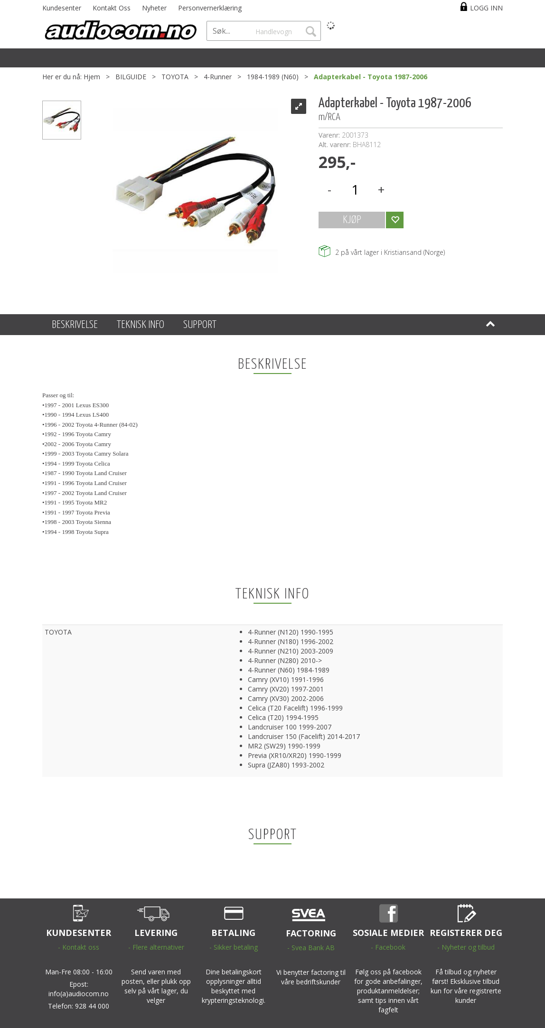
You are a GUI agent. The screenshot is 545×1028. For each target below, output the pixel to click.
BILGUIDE (130, 76)
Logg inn (486, 7)
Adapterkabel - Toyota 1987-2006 (370, 76)
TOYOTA (174, 76)
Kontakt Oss (112, 7)
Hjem (92, 76)
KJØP (352, 220)
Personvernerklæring (210, 7)
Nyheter (154, 7)
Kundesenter (61, 7)
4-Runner (218, 76)
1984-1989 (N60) (273, 76)
